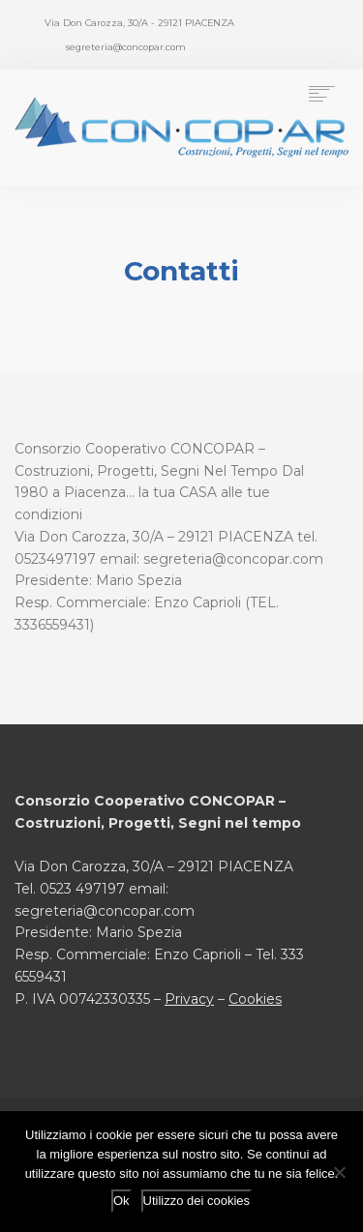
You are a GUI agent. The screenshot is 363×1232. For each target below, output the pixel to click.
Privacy (189, 999)
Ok (121, 1200)
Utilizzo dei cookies (197, 1200)
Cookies (255, 999)
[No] (338, 1172)
